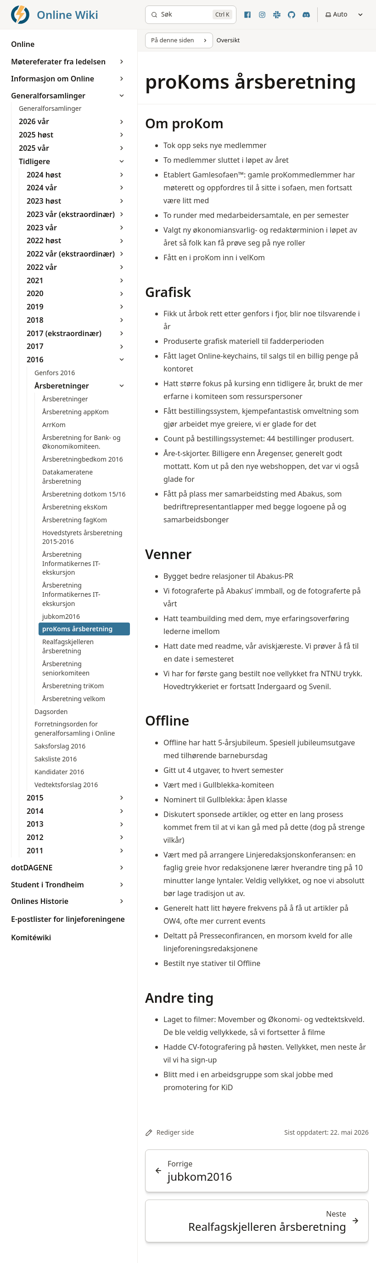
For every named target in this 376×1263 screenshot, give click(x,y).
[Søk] (190, 15)
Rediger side (169, 1132)
